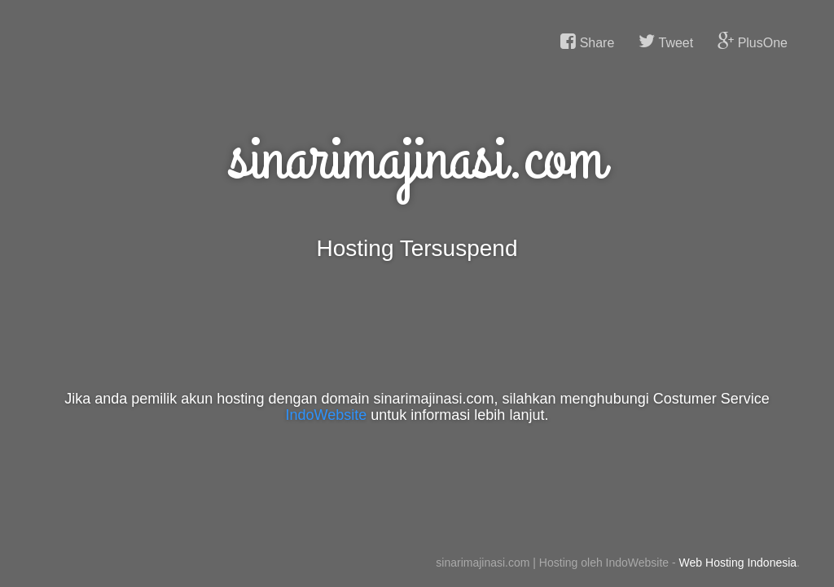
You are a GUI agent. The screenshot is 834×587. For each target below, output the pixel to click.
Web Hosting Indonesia (738, 562)
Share (587, 42)
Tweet (666, 42)
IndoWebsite (326, 415)
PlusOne (753, 42)
